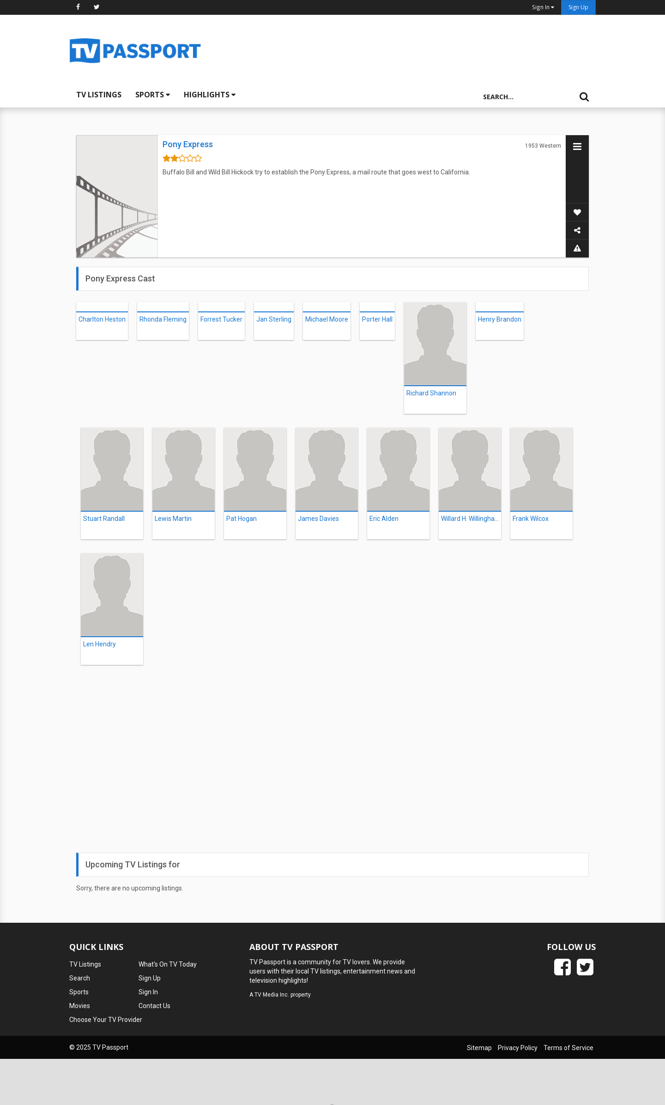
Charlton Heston (102, 319)
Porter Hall (377, 319)
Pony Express (188, 144)
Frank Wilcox (531, 518)
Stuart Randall (104, 518)
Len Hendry (99, 644)
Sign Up (578, 7)
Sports (152, 95)
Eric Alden (384, 518)
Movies (79, 1005)
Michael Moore (326, 319)
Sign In (148, 992)
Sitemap (479, 1047)
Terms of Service (568, 1047)
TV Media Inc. (271, 995)
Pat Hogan (241, 518)
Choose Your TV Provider (105, 1019)
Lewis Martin (173, 518)
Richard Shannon (431, 393)
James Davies (318, 518)
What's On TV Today (168, 964)
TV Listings (98, 95)
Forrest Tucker (221, 319)
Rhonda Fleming (163, 319)
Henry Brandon (499, 319)
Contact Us (154, 1005)
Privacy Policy (518, 1047)
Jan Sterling (273, 319)
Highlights (210, 95)
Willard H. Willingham (471, 518)
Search (79, 978)
